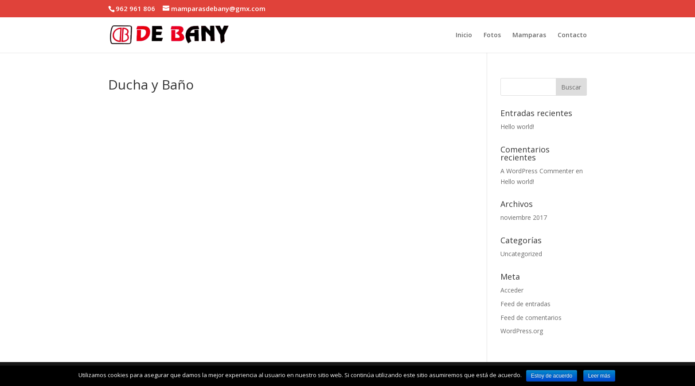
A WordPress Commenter (537, 171)
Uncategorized (521, 254)
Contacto (572, 35)
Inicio (464, 35)
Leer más (599, 376)
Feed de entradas (525, 304)
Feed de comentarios (531, 317)
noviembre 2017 (523, 217)
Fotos (492, 35)
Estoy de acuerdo (551, 376)
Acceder (511, 290)
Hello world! (517, 126)
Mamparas (529, 35)
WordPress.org (521, 331)
